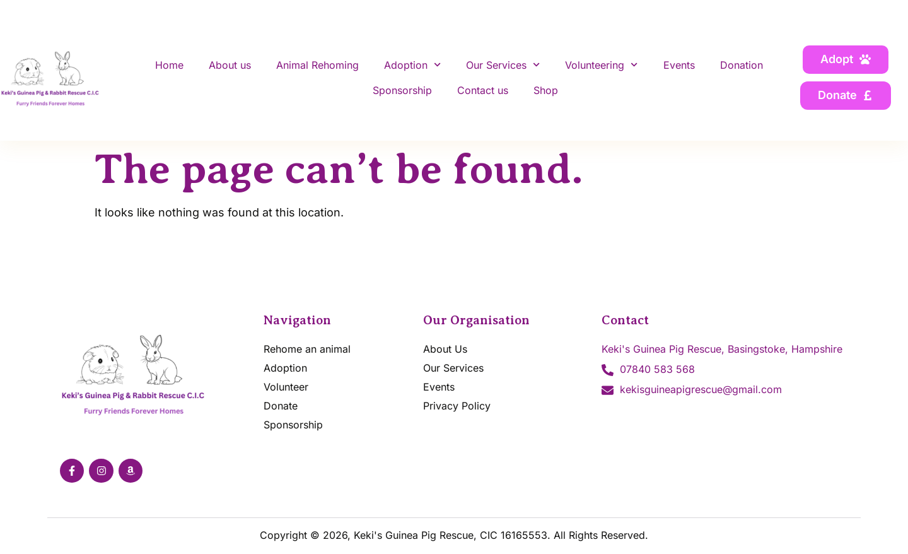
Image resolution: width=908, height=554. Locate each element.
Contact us (482, 90)
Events (679, 65)
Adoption (412, 64)
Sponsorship (402, 90)
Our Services (503, 64)
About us (230, 65)
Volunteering (601, 64)
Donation (741, 65)
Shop (545, 90)
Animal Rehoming (317, 65)
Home (169, 65)
